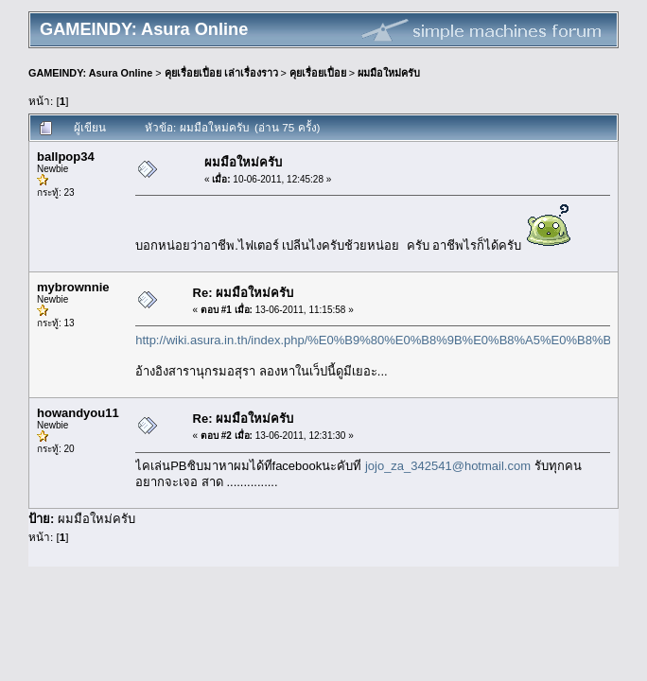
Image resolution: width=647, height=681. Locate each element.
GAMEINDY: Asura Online (90, 73)
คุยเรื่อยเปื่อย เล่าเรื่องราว (221, 73)
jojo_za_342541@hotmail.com (448, 466)
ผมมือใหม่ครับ (389, 73)
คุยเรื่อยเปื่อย (317, 73)
